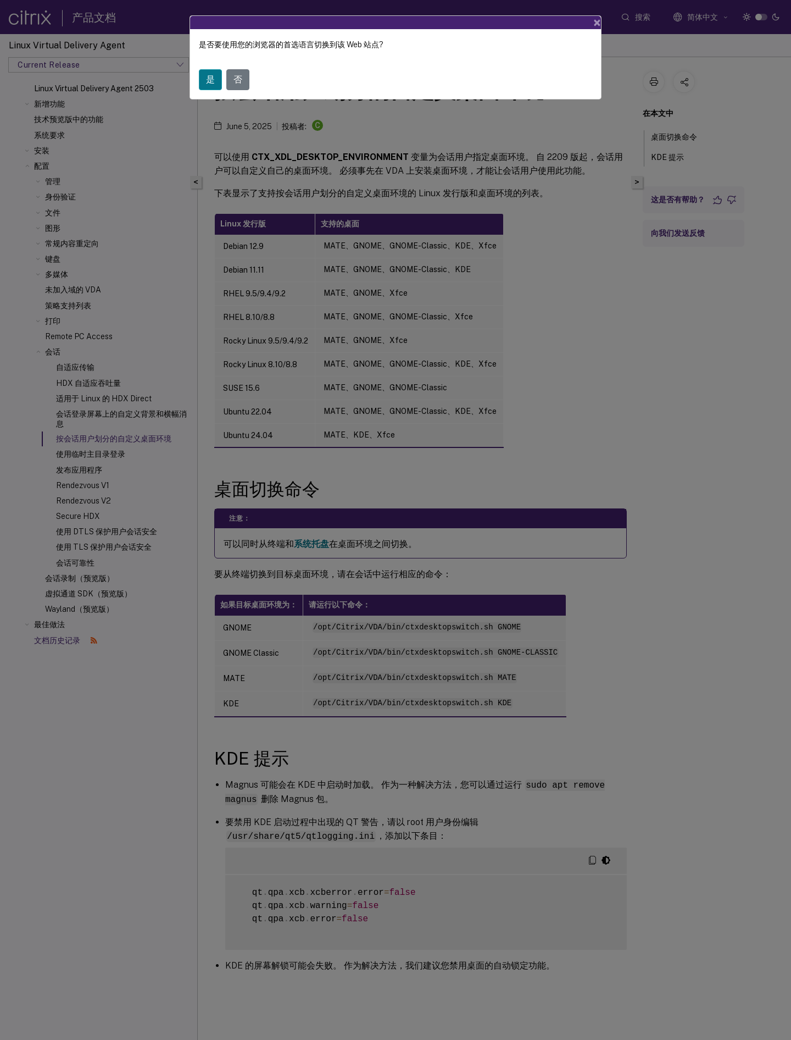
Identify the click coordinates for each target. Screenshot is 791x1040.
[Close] (597, 22)
